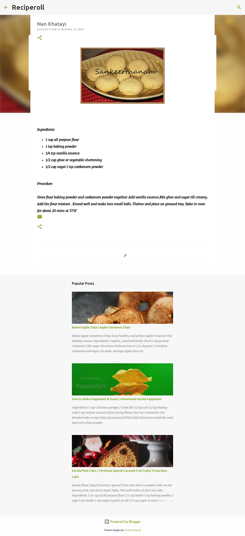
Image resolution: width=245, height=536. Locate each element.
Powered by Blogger (122, 522)
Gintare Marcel (132, 530)
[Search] (239, 7)
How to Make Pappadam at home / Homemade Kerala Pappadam (117, 399)
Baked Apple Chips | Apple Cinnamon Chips (101, 327)
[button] (39, 38)
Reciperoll (28, 7)
